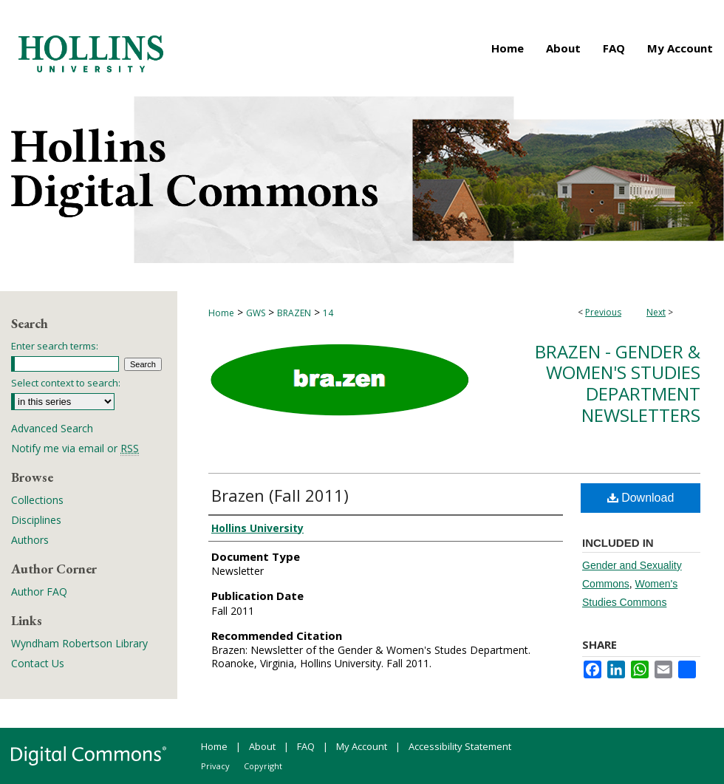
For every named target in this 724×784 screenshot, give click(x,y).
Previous (603, 312)
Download (641, 497)
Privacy (215, 765)
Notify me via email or (75, 448)
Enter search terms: (54, 345)
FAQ (306, 746)
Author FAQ (39, 591)
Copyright (263, 765)
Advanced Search (52, 428)
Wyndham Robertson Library (79, 643)
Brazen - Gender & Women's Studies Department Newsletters (617, 383)
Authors (30, 540)
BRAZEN (294, 313)
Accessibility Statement (460, 746)
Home (221, 313)
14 (328, 313)
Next (656, 312)
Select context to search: (65, 382)
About (262, 746)
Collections (37, 500)
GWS (255, 313)
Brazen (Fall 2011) (280, 495)
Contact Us (37, 663)
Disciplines (36, 520)
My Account (361, 746)
